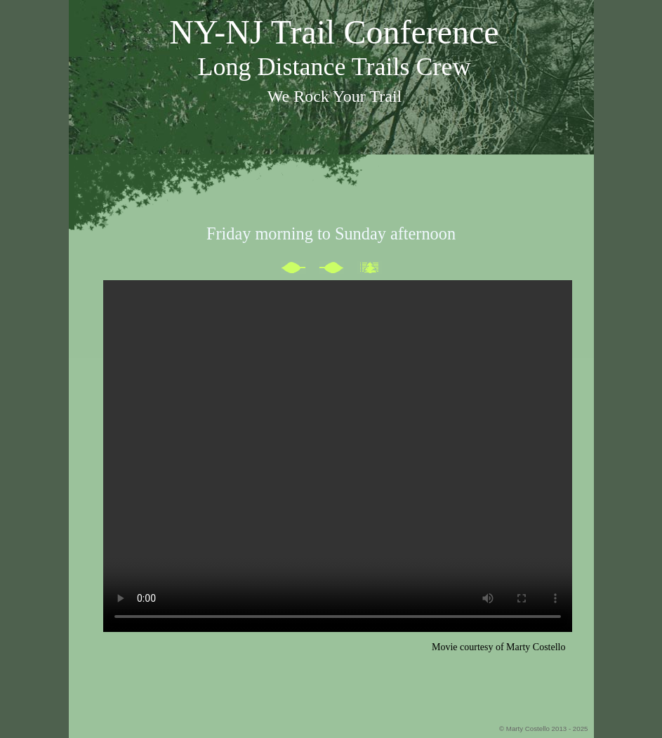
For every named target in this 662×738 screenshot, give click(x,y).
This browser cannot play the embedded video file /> (337, 456)
